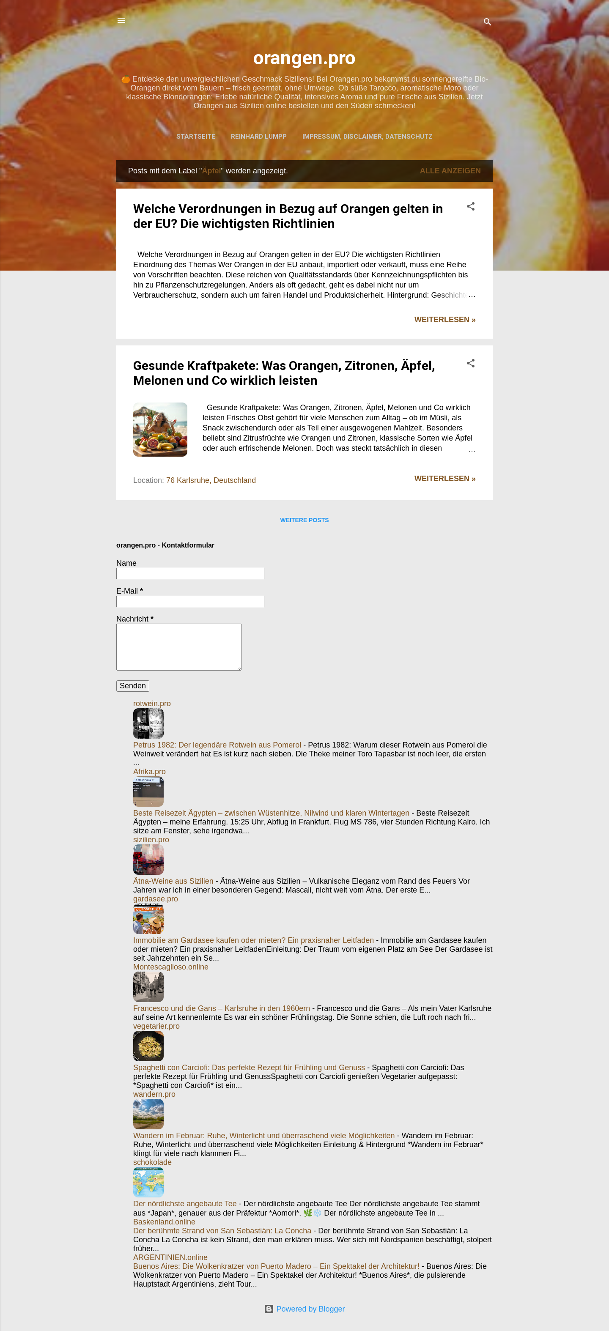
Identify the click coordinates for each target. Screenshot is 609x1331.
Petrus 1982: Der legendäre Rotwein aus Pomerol (217, 745)
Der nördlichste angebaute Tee (185, 1204)
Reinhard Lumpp (259, 136)
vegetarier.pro (156, 1026)
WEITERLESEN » (445, 319)
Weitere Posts (304, 520)
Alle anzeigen (450, 171)
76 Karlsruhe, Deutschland (211, 480)
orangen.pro (304, 58)
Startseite (195, 136)
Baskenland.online (164, 1222)
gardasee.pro (155, 899)
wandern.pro (154, 1094)
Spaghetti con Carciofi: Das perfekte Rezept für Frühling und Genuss (249, 1067)
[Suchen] (488, 23)
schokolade (152, 1162)
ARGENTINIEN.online (170, 1257)
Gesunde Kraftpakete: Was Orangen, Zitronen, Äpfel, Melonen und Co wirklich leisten (284, 373)
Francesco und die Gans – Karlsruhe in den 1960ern (221, 1008)
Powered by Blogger (304, 1309)
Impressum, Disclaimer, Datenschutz (367, 136)
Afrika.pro (149, 771)
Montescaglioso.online (170, 967)
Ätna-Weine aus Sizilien (173, 881)
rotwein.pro (152, 703)
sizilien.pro (151, 839)
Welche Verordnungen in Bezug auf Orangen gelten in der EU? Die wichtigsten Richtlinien (288, 216)
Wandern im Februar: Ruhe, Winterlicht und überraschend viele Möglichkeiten (264, 1135)
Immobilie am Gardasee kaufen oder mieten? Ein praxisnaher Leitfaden (253, 940)
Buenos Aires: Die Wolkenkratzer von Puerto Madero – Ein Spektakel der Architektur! (276, 1266)
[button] (471, 207)
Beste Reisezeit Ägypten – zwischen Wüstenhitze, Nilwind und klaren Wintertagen (271, 813)
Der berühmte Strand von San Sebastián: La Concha (222, 1231)
